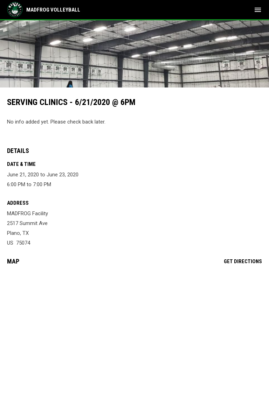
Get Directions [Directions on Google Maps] (243, 261)
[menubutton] (258, 10)
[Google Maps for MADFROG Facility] (134, 324)
